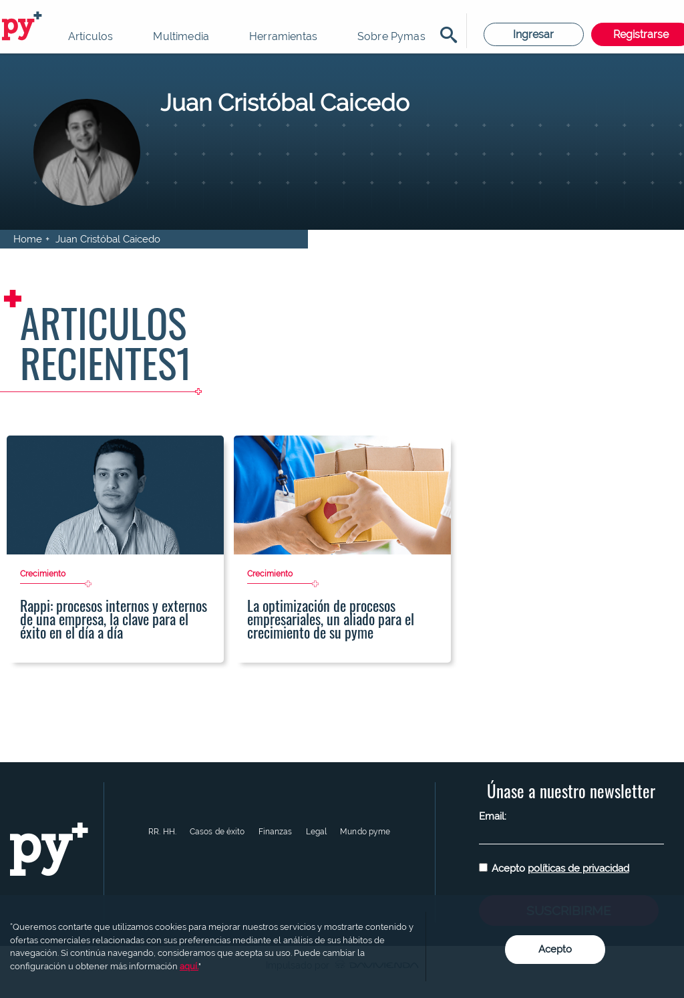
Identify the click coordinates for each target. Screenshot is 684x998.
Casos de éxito (217, 831)
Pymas (24, 27)
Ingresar (533, 34)
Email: (492, 816)
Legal (316, 831)
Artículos (90, 36)
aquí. (189, 966)
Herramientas (283, 36)
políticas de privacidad (578, 868)
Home (27, 239)
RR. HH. (162, 831)
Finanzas (276, 831)
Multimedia (181, 36)
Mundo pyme (365, 831)
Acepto (560, 868)
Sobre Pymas (391, 36)
